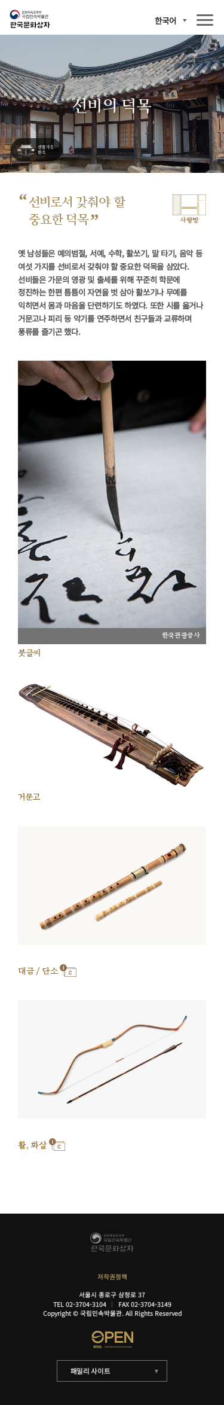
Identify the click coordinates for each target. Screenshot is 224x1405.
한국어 (165, 21)
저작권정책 (112, 1276)
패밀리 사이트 (90, 1371)
